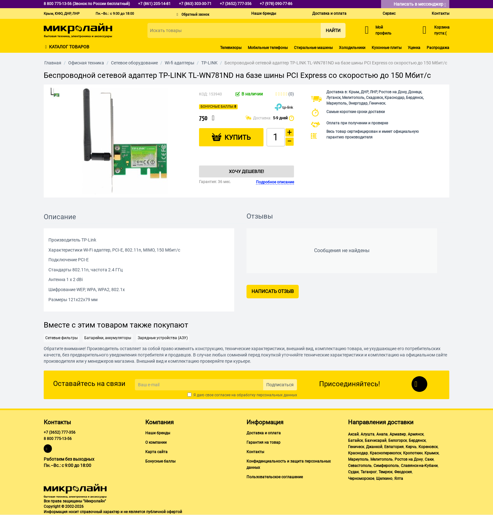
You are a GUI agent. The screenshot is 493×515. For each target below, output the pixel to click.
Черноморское (361, 478)
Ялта (398, 478)
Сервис (389, 13)
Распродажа (438, 48)
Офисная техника (86, 62)
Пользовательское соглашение (274, 477)
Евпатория (394, 447)
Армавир (398, 434)
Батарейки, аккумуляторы (107, 338)
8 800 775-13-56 (58, 438)
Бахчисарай (375, 440)
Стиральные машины (313, 48)
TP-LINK (209, 62)
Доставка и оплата (329, 13)
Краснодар (358, 453)
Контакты (440, 13)
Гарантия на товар (263, 442)
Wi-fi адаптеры (179, 62)
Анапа (382, 434)
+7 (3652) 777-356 (59, 432)
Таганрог (369, 472)
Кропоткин (413, 453)
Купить (237, 137)
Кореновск (428, 447)
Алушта (367, 434)
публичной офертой (164, 512)
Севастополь (360, 466)
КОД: (203, 94)
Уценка (414, 48)
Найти (333, 30)
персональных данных (277, 395)
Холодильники (352, 48)
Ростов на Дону (409, 459)
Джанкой (374, 447)
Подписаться (280, 384)
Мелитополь (381, 459)
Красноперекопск (385, 453)
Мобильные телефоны (268, 48)
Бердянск (417, 440)
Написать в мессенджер (420, 5)
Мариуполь (358, 459)
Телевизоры (230, 48)
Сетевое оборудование (134, 62)
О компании (156, 442)
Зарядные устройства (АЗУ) (163, 338)
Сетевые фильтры (61, 338)
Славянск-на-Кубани (419, 466)
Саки (429, 459)
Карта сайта (156, 452)
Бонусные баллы (160, 461)
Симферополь (386, 466)
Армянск (416, 434)
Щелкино (384, 478)
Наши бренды (263, 13)
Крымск (431, 453)
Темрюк (385, 472)
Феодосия (403, 472)
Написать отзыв (273, 291)
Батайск (355, 440)
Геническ (356, 447)
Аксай (353, 434)
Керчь (411, 447)
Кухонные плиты (387, 48)
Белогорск (397, 440)
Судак (353, 472)
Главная (52, 62)
